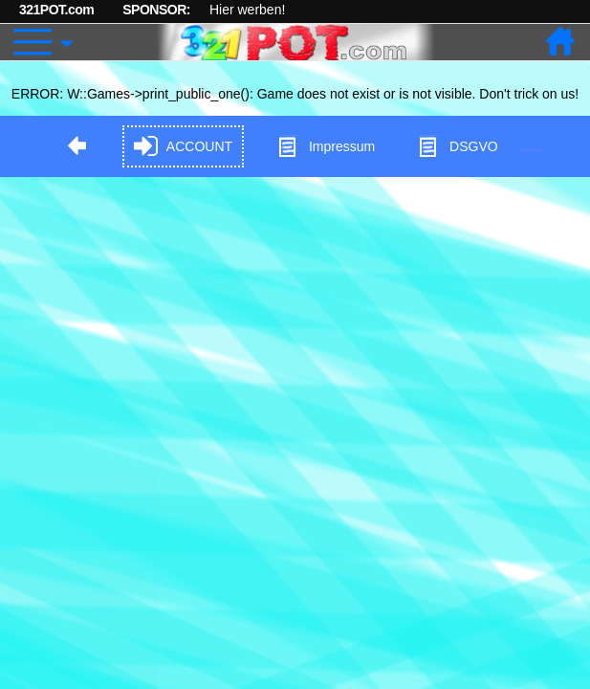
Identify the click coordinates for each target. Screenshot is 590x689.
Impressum (325, 147)
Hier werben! (247, 9)
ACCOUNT (183, 147)
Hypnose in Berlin (532, 149)
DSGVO (457, 147)
